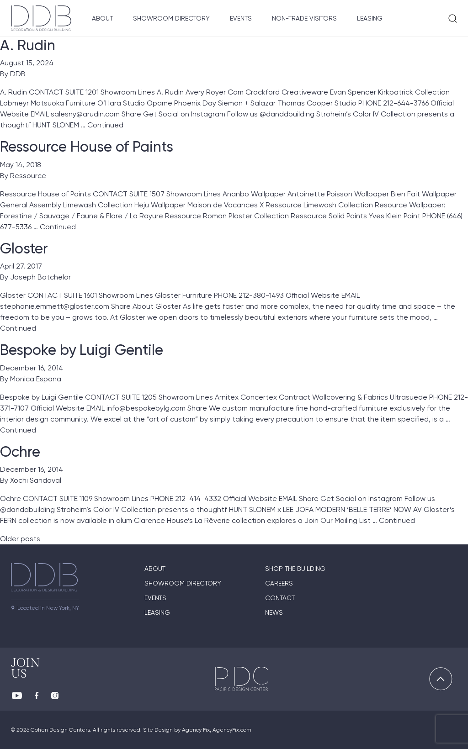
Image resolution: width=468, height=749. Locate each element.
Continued (105, 125)
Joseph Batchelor (40, 277)
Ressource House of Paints (86, 146)
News (274, 612)
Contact (280, 597)
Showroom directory (182, 583)
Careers (279, 583)
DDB (18, 73)
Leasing (370, 18)
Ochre (20, 451)
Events (241, 18)
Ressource (28, 175)
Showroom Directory (171, 18)
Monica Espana (35, 378)
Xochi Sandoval (35, 480)
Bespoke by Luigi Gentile (81, 350)
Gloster (24, 248)
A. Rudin (27, 45)
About (102, 18)
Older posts (20, 538)
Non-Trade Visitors (304, 18)
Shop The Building (295, 568)
